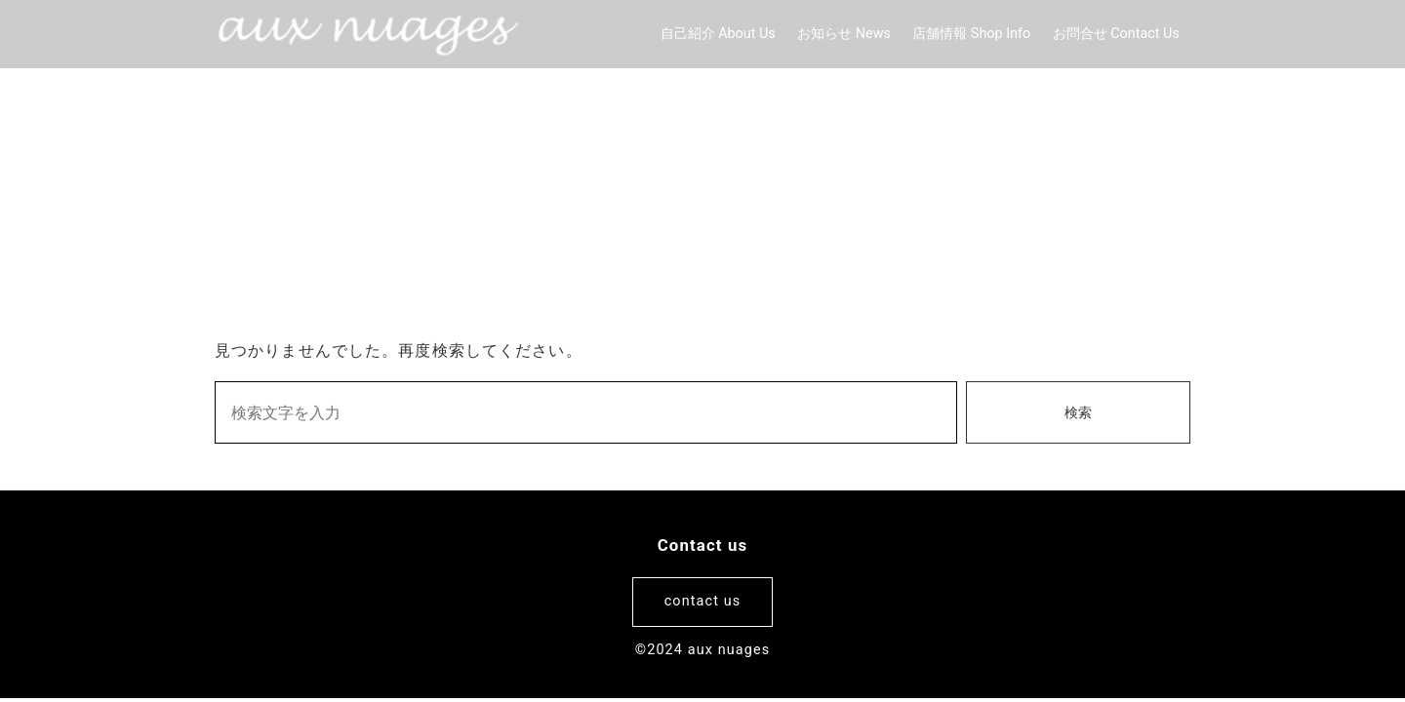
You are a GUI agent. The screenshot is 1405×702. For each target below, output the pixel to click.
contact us (703, 601)
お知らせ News (844, 33)
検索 (1078, 413)
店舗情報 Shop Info (971, 33)
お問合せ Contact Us (1116, 33)
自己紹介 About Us (718, 33)
